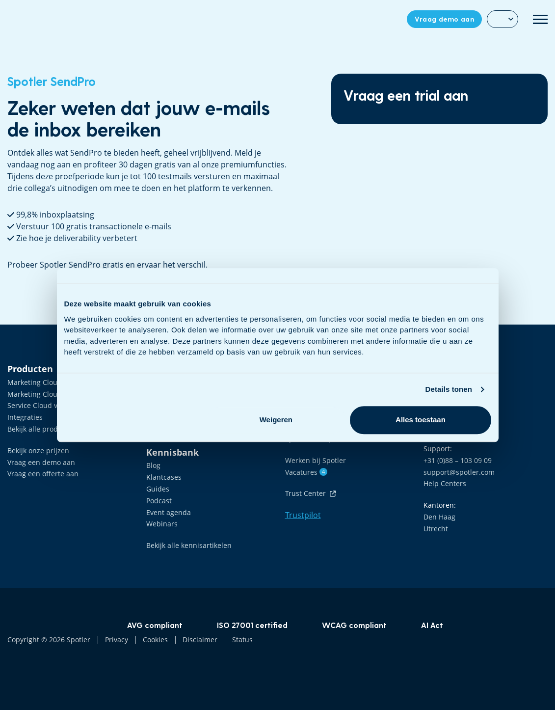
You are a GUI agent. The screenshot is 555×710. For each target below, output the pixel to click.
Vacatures (306, 472)
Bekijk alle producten (42, 429)
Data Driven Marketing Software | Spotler (38, 19)
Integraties (25, 417)
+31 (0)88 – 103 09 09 (457, 460)
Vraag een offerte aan (43, 473)
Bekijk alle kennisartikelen (189, 545)
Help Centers (444, 483)
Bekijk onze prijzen (38, 450)
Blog (153, 465)
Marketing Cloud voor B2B (50, 382)
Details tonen (448, 389)
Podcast (159, 500)
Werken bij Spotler (315, 460)
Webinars (162, 523)
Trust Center (310, 493)
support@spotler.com (459, 472)
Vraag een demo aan (41, 462)
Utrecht (435, 528)
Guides (157, 488)
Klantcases (164, 477)
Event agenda (168, 512)
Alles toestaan (421, 419)
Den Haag (439, 516)
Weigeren (276, 419)
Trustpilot (303, 515)
